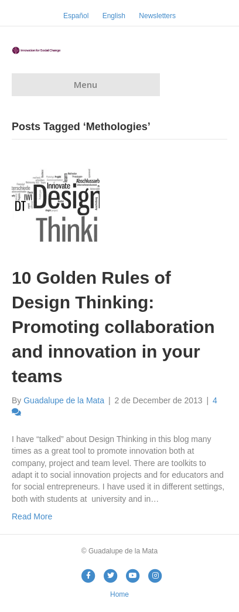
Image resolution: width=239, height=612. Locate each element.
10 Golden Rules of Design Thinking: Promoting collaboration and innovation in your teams (113, 327)
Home (119, 594)
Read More (32, 516)
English (114, 16)
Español (75, 16)
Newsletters (157, 16)
